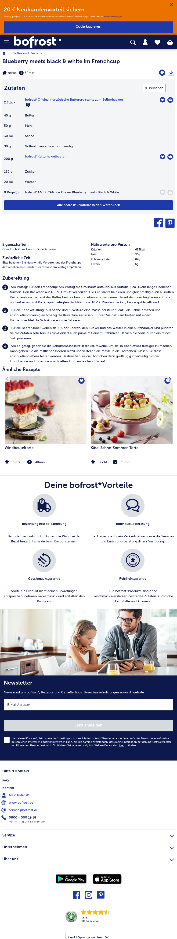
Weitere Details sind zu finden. (115, 745)
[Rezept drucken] (171, 72)
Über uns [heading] (88, 858)
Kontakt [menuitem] (8, 788)
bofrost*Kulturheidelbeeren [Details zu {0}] (45, 156)
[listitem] (88, 294)
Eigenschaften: (15, 244)
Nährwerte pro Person (110, 244)
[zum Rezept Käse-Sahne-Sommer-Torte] (132, 410)
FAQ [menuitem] (5, 780)
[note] (132, 462)
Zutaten (14, 87)
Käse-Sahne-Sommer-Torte (114, 448)
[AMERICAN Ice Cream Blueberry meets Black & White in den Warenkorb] (170, 192)
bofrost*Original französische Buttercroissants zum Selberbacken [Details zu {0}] (74, 100)
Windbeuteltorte (19, 448)
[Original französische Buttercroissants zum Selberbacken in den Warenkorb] (170, 100)
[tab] (145, 42)
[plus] (171, 88)
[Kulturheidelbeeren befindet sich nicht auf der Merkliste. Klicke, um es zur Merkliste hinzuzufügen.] (162, 156)
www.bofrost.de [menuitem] (17, 802)
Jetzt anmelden (88, 725)
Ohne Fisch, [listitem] (10, 249)
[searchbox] (133, 42)
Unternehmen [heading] (88, 846)
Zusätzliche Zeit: (17, 258)
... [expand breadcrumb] (9, 53)
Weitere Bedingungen (113, 16)
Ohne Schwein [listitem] (46, 249)
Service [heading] (88, 834)
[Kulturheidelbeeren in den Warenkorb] (170, 157)
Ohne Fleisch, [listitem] (27, 249)
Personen (156, 88)
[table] (88, 148)
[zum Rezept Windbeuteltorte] (46, 410)
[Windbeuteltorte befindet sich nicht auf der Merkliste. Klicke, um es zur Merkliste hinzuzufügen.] (81, 380)
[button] (9, 42)
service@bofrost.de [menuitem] (20, 810)
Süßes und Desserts (27, 53)
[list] (88, 551)
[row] (133, 249)
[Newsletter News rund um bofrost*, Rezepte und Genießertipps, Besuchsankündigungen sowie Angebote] (88, 718)
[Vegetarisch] (28, 105)
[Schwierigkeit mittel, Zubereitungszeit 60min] (59, 72)
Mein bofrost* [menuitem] (16, 795)
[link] (49, 42)
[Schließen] (171, 4)
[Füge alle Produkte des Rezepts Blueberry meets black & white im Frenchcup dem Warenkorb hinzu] (88, 205)
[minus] (138, 88)
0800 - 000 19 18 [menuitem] (19, 817)
